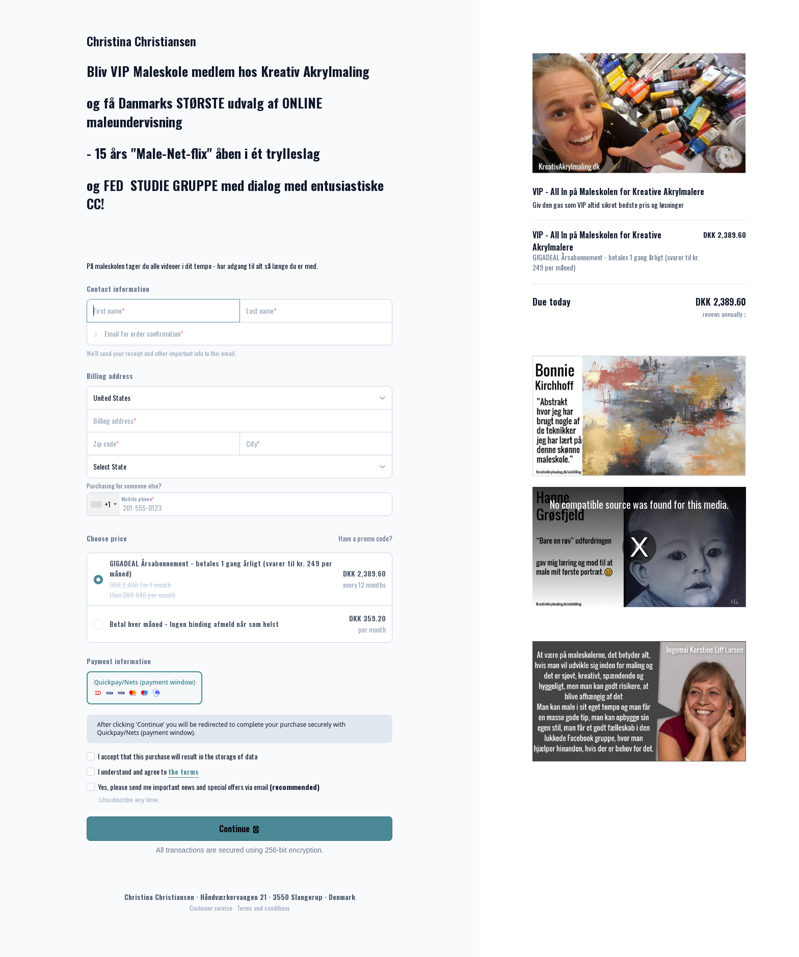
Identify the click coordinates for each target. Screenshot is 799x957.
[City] (316, 443)
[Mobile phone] (239, 504)
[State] (239, 466)
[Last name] (316, 310)
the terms (183, 771)
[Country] (239, 398)
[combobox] (103, 504)
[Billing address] (233, 420)
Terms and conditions (263, 908)
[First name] (163, 310)
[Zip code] (163, 443)
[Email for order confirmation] (248, 333)
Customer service (211, 908)
